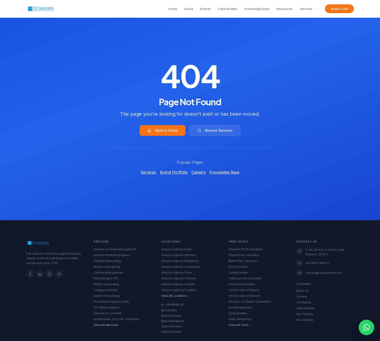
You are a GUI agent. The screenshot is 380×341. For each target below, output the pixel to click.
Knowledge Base (257, 9)
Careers (198, 172)
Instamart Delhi (171, 331)
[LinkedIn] (40, 274)
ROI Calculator (238, 266)
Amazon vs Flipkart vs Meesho (250, 301)
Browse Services (214, 130)
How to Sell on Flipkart (244, 290)
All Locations (305, 320)
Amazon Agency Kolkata (178, 284)
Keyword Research (242, 284)
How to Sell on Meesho (245, 296)
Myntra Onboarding (107, 266)
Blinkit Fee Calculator (243, 261)
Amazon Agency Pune (176, 272)
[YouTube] (59, 274)
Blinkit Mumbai (171, 315)
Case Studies (227, 9)
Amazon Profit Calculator (245, 249)
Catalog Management (109, 272)
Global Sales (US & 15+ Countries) (117, 319)
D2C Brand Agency (106, 307)
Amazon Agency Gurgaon (178, 290)
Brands (205, 9)
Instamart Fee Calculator (245, 278)
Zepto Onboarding (106, 296)
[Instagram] (49, 274)
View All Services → (107, 325)
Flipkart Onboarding (107, 261)
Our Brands (303, 302)
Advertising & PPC (106, 278)
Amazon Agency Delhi (176, 249)
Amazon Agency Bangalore (180, 261)
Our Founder (304, 314)
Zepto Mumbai (171, 326)
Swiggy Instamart (105, 290)
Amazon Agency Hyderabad (180, 266)
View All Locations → (175, 296)
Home (172, 9)
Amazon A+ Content (107, 313)
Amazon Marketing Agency (112, 255)
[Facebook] (30, 274)
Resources (284, 9)
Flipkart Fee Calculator (244, 255)
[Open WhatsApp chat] (366, 327)
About (188, 9)
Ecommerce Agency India (111, 301)
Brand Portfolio (174, 172)
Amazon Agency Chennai (178, 278)
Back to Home (162, 130)
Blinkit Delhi (169, 310)
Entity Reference (240, 319)
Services (306, 9)
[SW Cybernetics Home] (40, 9)
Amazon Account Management (115, 249)
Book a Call (339, 9)
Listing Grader (238, 272)
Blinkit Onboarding (106, 284)
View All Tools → (240, 325)
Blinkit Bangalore (172, 321)
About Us (302, 290)
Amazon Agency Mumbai (178, 255)
